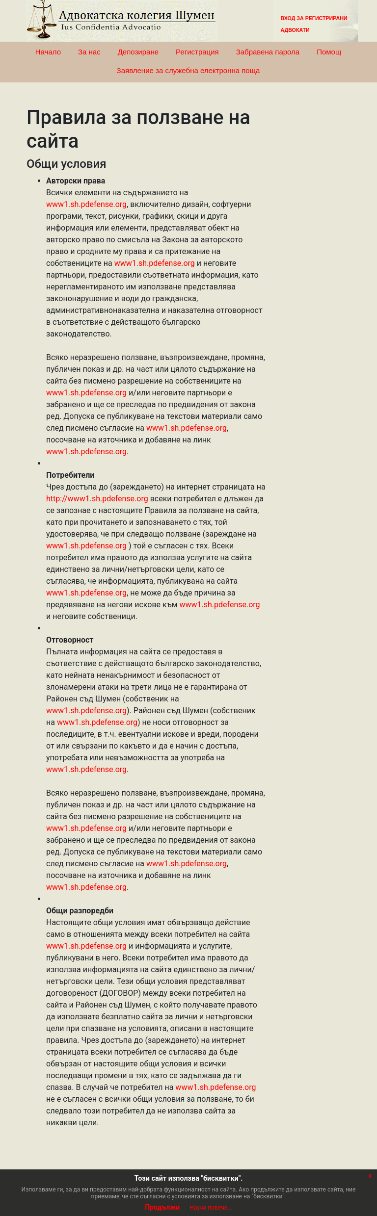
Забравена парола (268, 52)
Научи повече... (210, 1207)
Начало (48, 52)
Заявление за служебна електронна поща (188, 70)
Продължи (162, 1207)
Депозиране (138, 52)
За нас (89, 52)
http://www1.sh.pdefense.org (97, 498)
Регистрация (197, 52)
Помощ (329, 52)
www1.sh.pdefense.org (86, 204)
